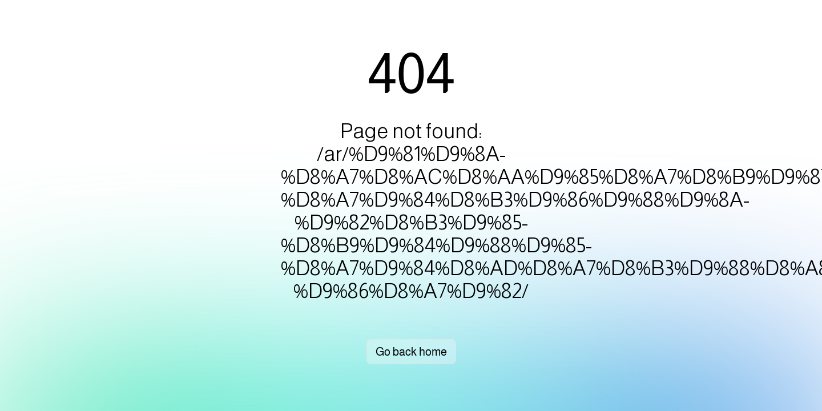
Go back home (411, 351)
